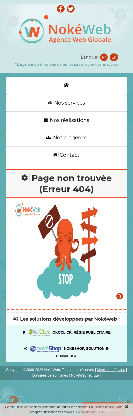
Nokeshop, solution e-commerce (66, 351)
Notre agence (66, 137)
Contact (66, 155)
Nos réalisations (66, 120)
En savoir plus (86, 412)
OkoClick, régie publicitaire (66, 332)
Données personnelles (50, 375)
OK (101, 412)
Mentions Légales (111, 370)
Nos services (66, 103)
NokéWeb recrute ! (86, 375)
